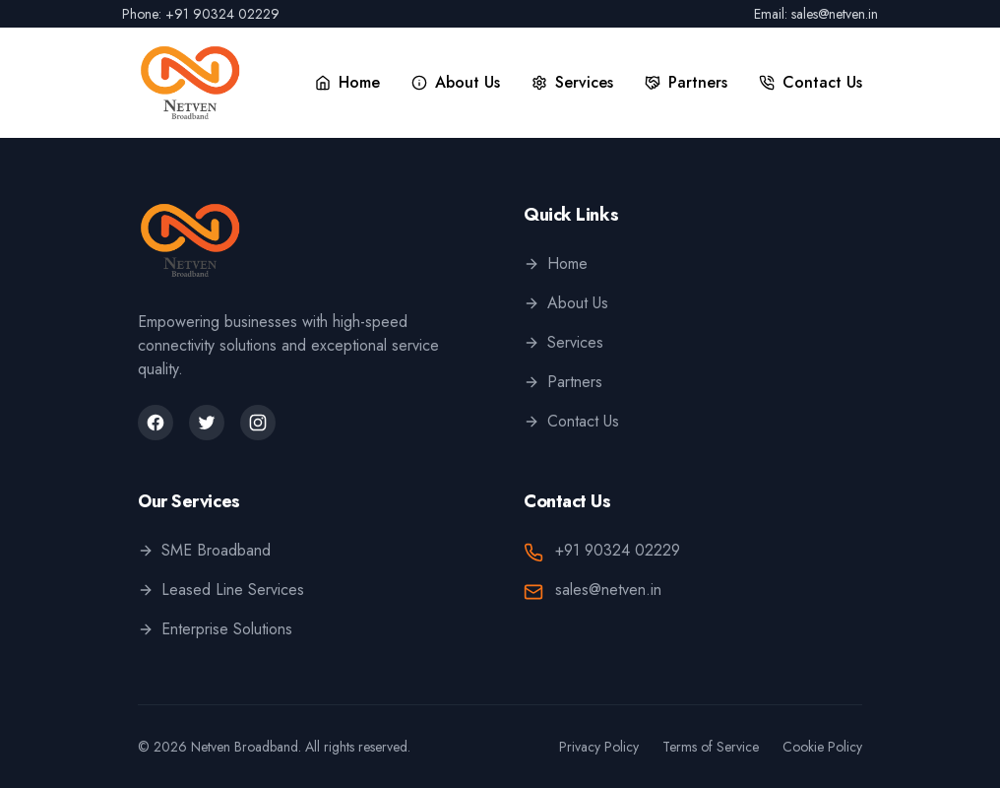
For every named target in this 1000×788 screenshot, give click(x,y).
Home (556, 263)
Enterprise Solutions (215, 629)
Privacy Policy (599, 746)
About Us (566, 303)
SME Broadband (204, 550)
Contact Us (571, 421)
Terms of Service (710, 746)
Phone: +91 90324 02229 (201, 14)
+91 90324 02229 (617, 550)
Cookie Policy (822, 746)
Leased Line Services (221, 589)
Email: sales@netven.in (816, 14)
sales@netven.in (608, 589)
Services (563, 342)
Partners (563, 381)
